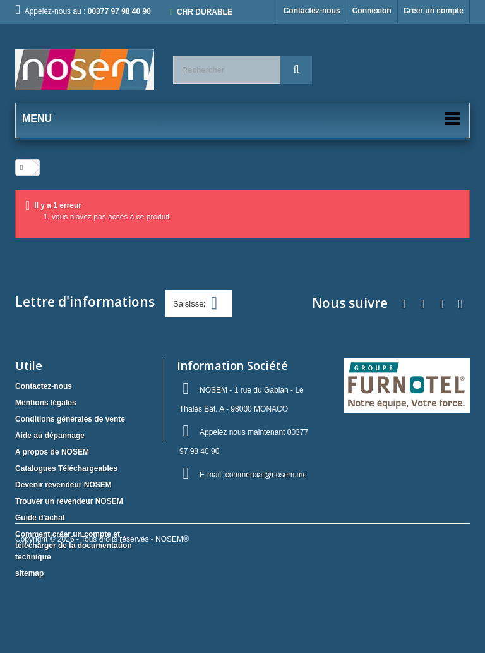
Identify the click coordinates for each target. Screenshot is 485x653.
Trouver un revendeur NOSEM (69, 501)
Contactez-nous (312, 10)
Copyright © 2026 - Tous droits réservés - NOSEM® (102, 618)
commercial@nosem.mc (266, 474)
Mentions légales (45, 402)
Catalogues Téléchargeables (66, 468)
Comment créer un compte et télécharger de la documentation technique (73, 545)
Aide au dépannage (50, 435)
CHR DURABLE (204, 12)
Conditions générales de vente (70, 419)
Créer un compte (434, 10)
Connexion (372, 10)
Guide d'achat (40, 517)
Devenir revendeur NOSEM (63, 484)
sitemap (29, 573)
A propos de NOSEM (52, 452)
